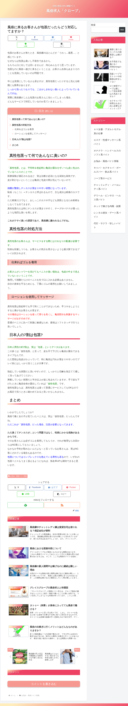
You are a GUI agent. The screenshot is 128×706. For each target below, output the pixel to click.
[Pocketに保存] (50, 38)
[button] (74, 38)
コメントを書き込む (44, 675)
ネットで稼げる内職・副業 (107, 206)
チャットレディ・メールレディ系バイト (107, 187)
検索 (93, 25)
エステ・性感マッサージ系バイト (107, 142)
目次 (41, 104)
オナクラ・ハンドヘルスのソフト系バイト (107, 152)
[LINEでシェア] (62, 38)
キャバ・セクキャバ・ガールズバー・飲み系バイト (107, 170)
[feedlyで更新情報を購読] (25, 493)
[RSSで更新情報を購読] (62, 493)
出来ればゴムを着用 (25, 123)
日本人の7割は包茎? (22, 133)
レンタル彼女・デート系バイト (107, 214)
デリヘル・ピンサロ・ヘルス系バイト (107, 197)
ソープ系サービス (103, 178)
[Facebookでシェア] (26, 38)
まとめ (15, 139)
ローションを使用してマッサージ (32, 127)
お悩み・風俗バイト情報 (17, 470)
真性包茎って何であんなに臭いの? (29, 113)
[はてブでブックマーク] (38, 38)
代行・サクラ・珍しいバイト (107, 225)
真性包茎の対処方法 (22, 118)
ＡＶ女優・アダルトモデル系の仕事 (107, 131)
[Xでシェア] (13, 38)
